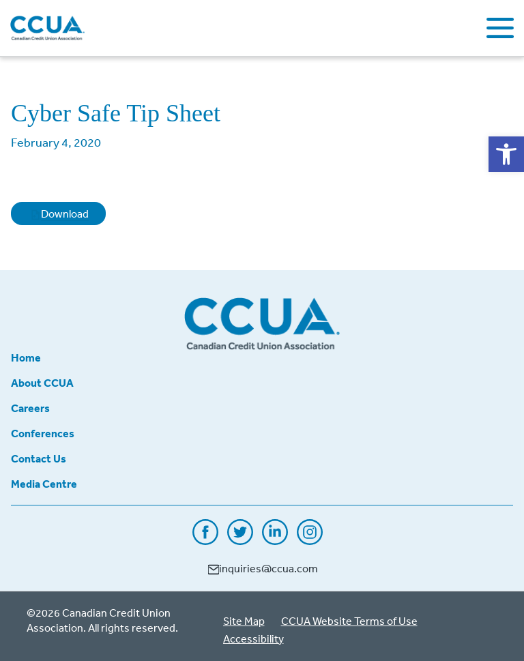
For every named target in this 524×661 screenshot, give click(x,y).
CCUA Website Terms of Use (349, 621)
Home (26, 357)
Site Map (244, 621)
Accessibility (253, 638)
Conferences (42, 433)
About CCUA (42, 383)
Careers (30, 408)
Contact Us (38, 458)
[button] (506, 154)
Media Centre (44, 483)
